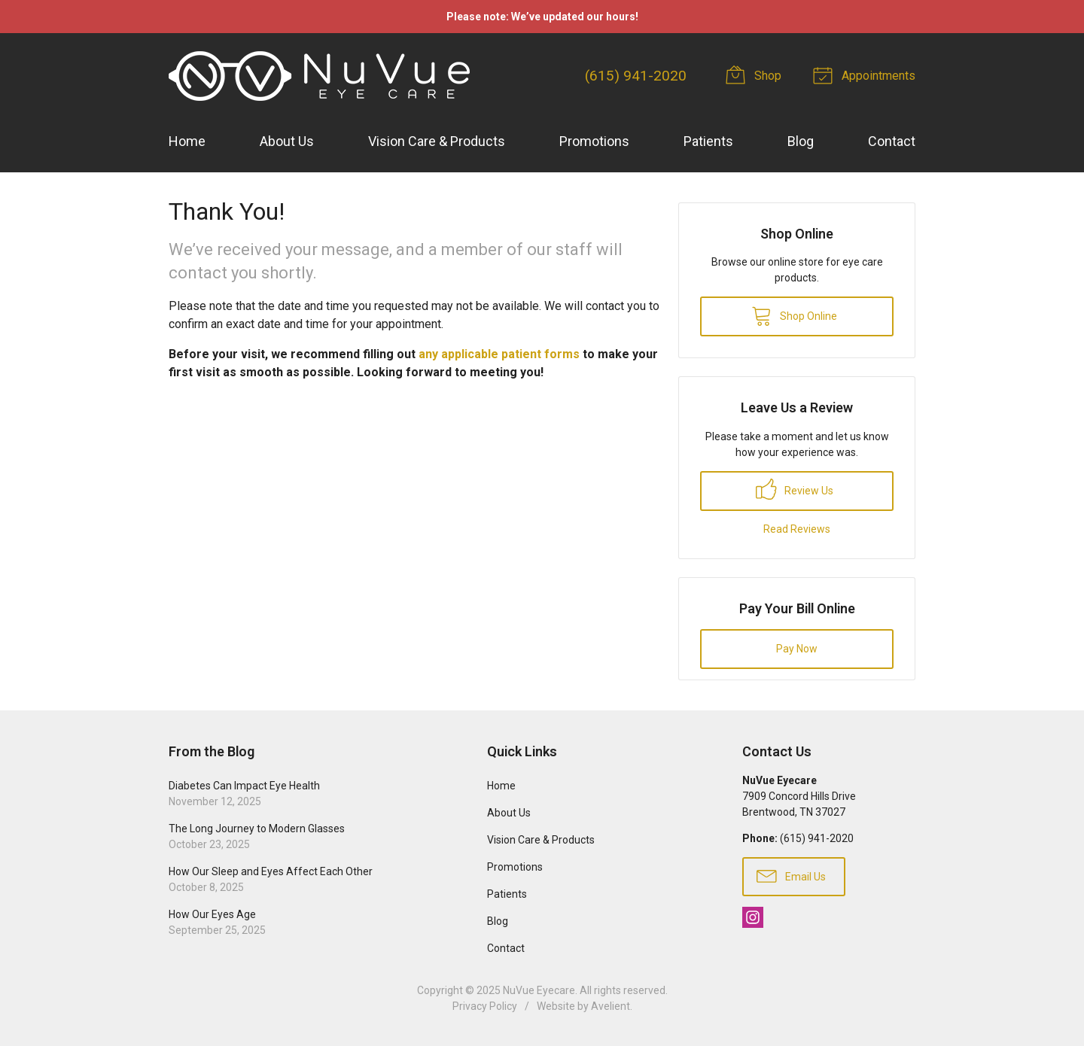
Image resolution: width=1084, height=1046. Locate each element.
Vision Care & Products (436, 141)
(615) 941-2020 (636, 75)
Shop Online (794, 315)
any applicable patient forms (499, 354)
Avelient (610, 1006)
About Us (287, 141)
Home (187, 141)
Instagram (752, 917)
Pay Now (797, 649)
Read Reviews (796, 529)
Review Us (794, 489)
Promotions (594, 141)
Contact (891, 141)
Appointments (866, 74)
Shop (755, 74)
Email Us (791, 875)
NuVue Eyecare (539, 990)
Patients (708, 141)
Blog (800, 141)
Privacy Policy (484, 1006)
